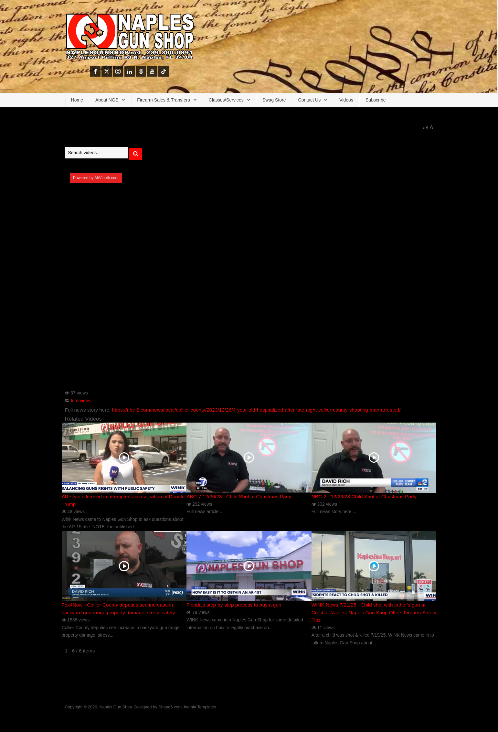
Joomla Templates (199, 707)
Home (77, 99)
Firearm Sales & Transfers (163, 99)
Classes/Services (226, 99)
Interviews (81, 400)
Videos (346, 99)
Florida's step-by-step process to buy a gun (233, 605)
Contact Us (309, 99)
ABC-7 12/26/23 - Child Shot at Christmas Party (238, 496)
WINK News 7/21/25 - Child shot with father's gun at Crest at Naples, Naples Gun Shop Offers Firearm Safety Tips (374, 612)
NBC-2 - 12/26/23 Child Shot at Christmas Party (364, 496)
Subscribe (376, 99)
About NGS (106, 99)
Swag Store (274, 99)
